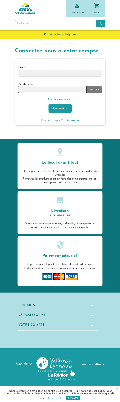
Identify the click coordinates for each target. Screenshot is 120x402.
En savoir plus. (56, 398)
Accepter (73, 398)
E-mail (21, 67)
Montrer (94, 90)
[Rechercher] (60, 24)
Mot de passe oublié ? (60, 99)
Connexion (60, 108)
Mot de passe (25, 84)
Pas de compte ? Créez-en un (60, 120)
